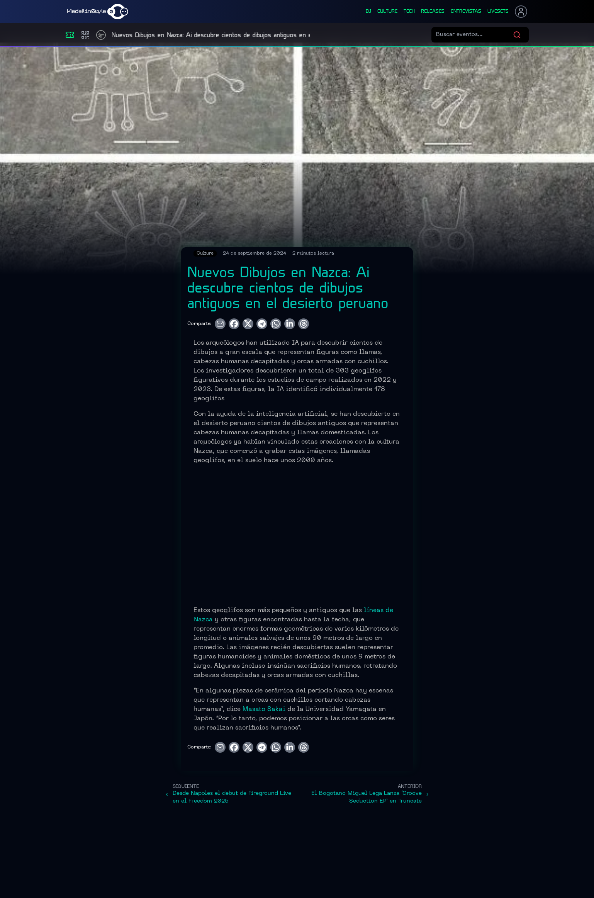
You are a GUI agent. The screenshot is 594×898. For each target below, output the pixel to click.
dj (368, 11)
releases (433, 11)
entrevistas (466, 11)
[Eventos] (70, 34)
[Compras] (85, 34)
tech (409, 11)
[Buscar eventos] (474, 35)
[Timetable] (101, 35)
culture (387, 11)
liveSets (498, 11)
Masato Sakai (264, 709)
